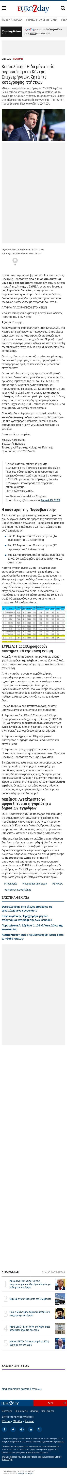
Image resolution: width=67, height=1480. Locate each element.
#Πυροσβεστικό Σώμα (35, 883)
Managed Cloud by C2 (25, 1473)
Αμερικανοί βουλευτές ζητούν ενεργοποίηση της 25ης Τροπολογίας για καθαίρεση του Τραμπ (30, 1284)
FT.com (6, 1421)
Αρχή (50, 1402)
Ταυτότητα (6, 1411)
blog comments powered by (22, 1389)
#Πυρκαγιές (10, 883)
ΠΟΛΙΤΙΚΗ (18, 59)
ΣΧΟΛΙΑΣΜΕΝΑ (53, 1272)
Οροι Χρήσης (47, 1411)
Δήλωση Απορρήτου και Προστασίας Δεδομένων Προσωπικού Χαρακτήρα (32, 1458)
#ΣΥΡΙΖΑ (57, 883)
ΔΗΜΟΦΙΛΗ (10, 1272)
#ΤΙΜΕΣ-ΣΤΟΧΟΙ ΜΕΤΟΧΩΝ (42, 19)
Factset (29, 1421)
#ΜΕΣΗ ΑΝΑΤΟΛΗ (12, 19)
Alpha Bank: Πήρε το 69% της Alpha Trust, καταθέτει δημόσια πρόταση (30, 1328)
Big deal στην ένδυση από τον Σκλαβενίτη (30, 1298)
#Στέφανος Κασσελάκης (18, 889)
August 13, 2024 (50, 500)
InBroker (60, 1442)
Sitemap (34, 1411)
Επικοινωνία (21, 1411)
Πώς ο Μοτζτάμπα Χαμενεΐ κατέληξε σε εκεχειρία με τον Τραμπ (30, 1313)
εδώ (33, 34)
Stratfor (17, 1421)
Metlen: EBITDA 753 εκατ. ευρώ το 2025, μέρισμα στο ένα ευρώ (29, 1343)
